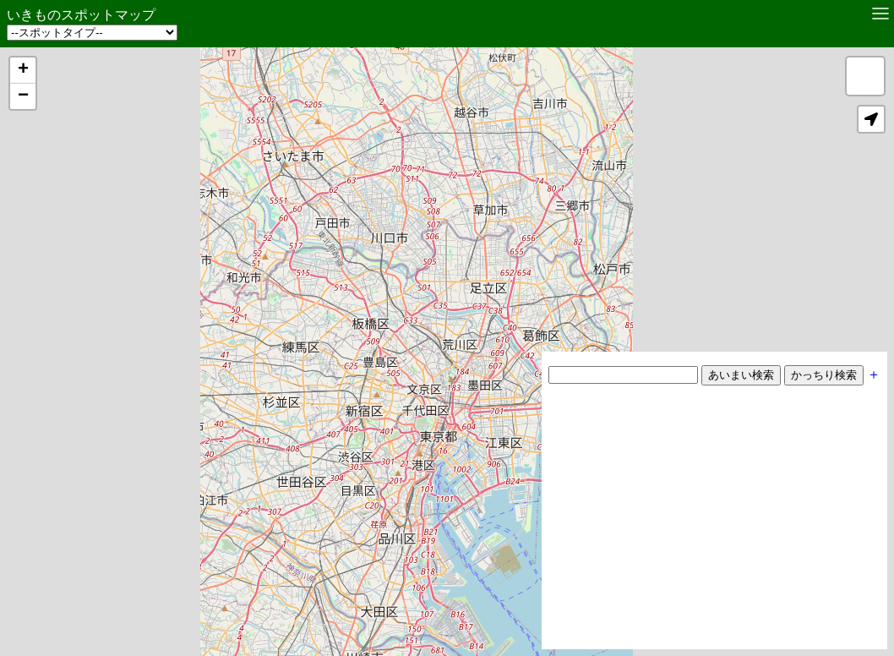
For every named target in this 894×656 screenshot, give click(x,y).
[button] (22, 70)
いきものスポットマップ (81, 15)
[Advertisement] (714, 524)
